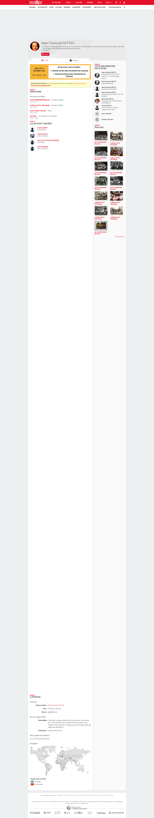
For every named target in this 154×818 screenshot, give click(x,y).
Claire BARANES (42, 147)
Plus (109, 2)
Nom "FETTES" (107, 114)
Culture (78, 2)
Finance (90, 2)
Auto (99, 2)
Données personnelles (93, 801)
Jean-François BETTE (109, 72)
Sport (68, 2)
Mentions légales (118, 801)
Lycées (51, 7)
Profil (46, 60)
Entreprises (87, 7)
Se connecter (42, 7)
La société (67, 801)
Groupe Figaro (70, 803)
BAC (34, 75)
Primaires (67, 7)
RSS (50, 801)
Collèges (58, 7)
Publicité (54, 801)
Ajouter (46, 54)
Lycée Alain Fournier (38, 111)
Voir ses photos (119, 237)
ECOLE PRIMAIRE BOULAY (40, 100)
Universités (76, 7)
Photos (75, 60)
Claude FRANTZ (42, 134)
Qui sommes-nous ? (37, 801)
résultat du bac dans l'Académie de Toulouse (70, 71)
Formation (61, 801)
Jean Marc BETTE (108, 99)
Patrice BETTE (106, 105)
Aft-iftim (33, 116)
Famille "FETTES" (107, 119)
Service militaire (99, 7)
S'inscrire (32, 7)
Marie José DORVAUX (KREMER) (48, 140)
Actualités (56, 2)
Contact (46, 801)
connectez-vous (78, 83)
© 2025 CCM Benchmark (81, 803)
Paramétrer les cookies (106, 801)
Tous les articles (74, 801)
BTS (44, 75)
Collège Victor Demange (40, 105)
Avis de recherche (115, 7)
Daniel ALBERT (42, 128)
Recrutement (83, 801)
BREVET (39, 75)
